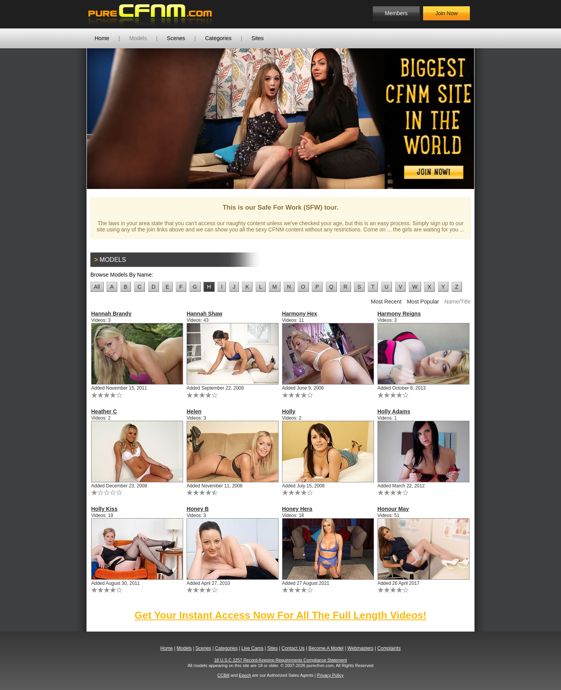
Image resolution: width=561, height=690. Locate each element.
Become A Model (326, 648)
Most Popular (423, 301)
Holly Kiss (104, 509)
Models (138, 38)
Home (102, 38)
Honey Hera (297, 509)
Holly (288, 411)
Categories (218, 38)
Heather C (104, 411)
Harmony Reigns (399, 314)
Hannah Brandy (111, 314)
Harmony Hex (299, 314)
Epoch (245, 675)
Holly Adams (394, 411)
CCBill (223, 675)
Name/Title (458, 301)
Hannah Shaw (204, 314)
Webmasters (360, 648)
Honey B (198, 509)
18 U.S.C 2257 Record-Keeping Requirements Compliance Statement (280, 660)
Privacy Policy (330, 675)
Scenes (176, 38)
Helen (194, 411)
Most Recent (386, 301)
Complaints (388, 648)
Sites (258, 38)
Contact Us (292, 648)
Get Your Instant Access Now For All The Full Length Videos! (280, 615)
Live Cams (253, 648)
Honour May (393, 509)
